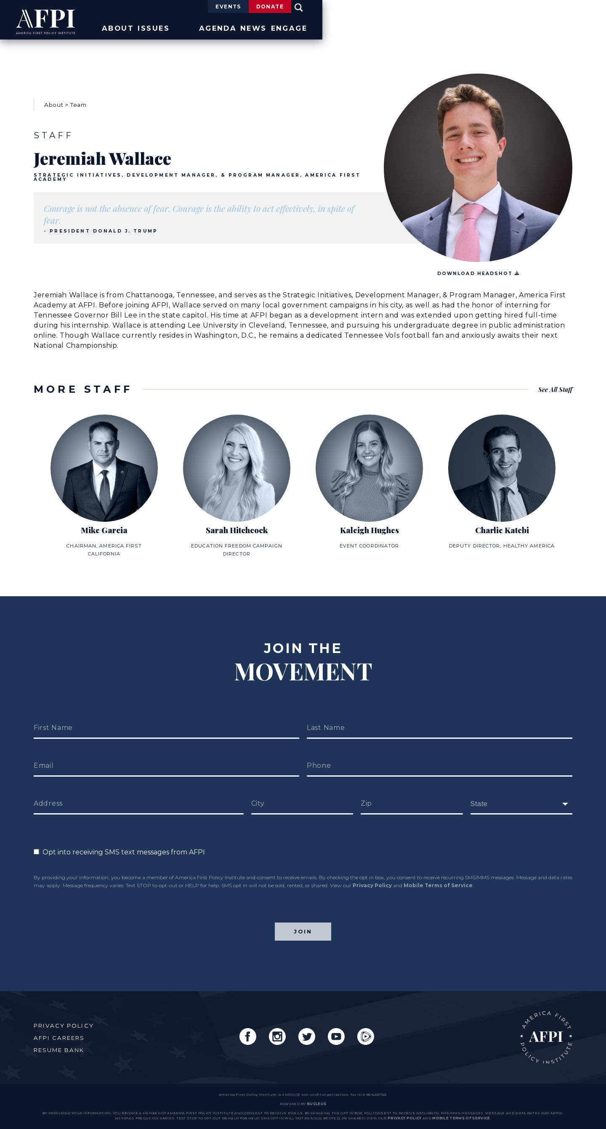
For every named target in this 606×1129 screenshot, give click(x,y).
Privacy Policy (372, 875)
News (499, 26)
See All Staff (553, 384)
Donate (523, 7)
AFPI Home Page (541, 1032)
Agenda (442, 26)
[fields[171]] (521, 793)
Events (456, 7)
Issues (383, 26)
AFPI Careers (62, 1033)
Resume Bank (63, 1045)
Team (78, 99)
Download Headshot (478, 268)
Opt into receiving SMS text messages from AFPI (119, 842)
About (327, 26)
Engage (554, 26)
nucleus (316, 1104)
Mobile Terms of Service (438, 875)
